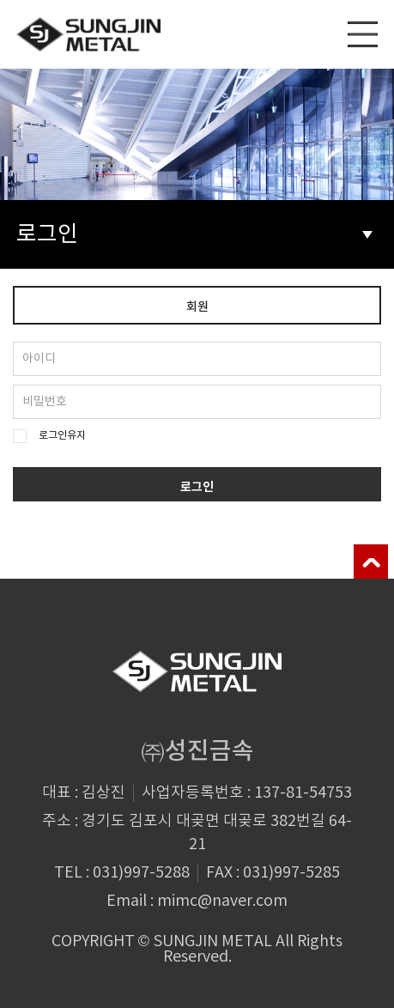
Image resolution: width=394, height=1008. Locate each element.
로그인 (194, 234)
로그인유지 (62, 435)
